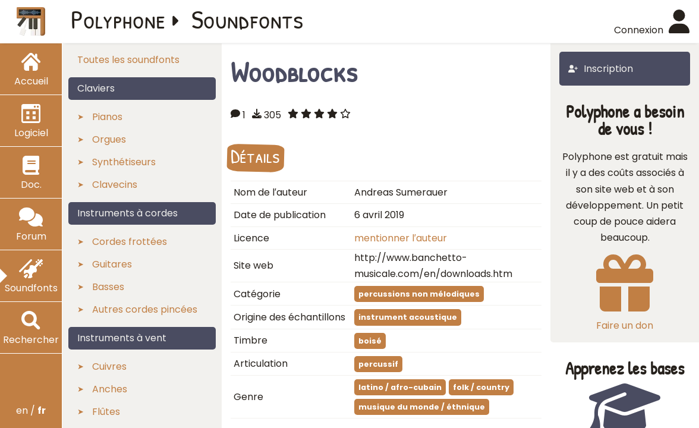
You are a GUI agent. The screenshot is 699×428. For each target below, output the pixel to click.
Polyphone (118, 19)
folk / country (481, 387)
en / (31, 410)
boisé (370, 341)
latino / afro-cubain (400, 387)
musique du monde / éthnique (421, 407)
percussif (378, 364)
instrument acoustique (407, 317)
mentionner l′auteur (400, 238)
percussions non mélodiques (419, 294)
